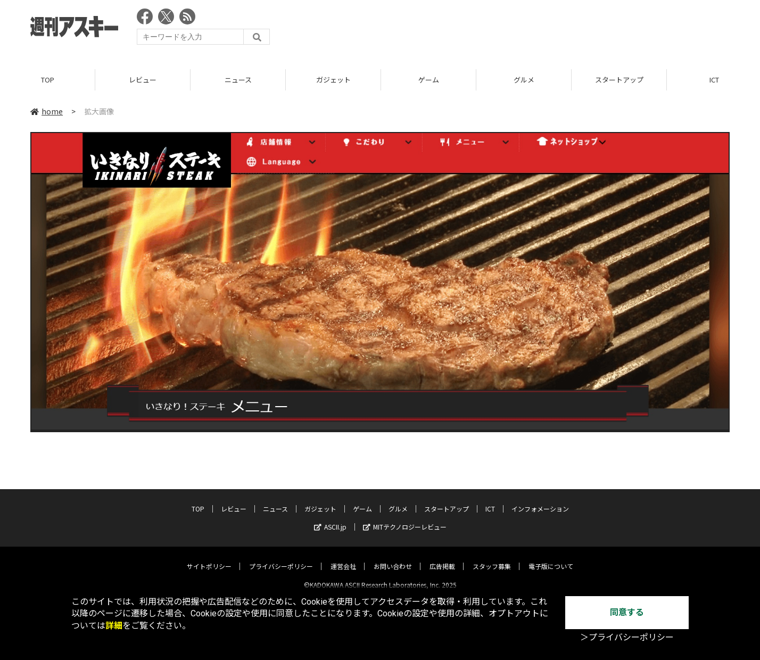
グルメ (524, 80)
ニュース (238, 80)
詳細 (113, 626)
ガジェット (333, 80)
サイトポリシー (209, 557)
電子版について (550, 557)
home (46, 111)
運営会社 (343, 557)
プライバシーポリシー (281, 557)
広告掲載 (442, 557)
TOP (47, 80)
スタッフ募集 (492, 557)
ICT (490, 500)
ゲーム (428, 80)
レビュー (142, 80)
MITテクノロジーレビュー (405, 518)
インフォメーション (540, 500)
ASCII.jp (330, 518)
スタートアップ (619, 80)
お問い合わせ (393, 557)
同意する (627, 612)
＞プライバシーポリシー (627, 637)
